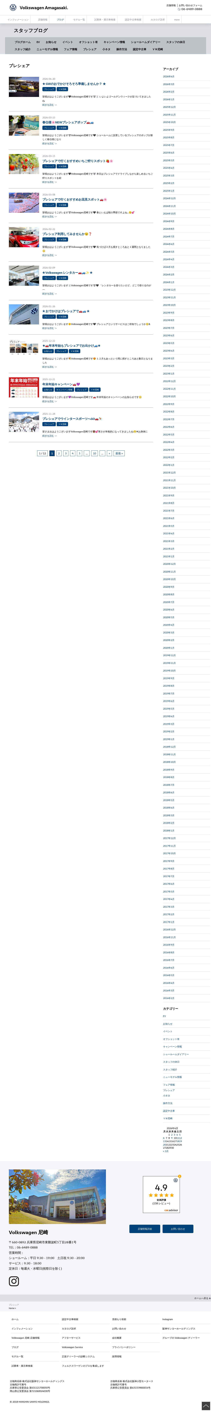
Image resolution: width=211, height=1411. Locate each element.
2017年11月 (169, 845)
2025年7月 (168, 145)
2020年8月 (168, 594)
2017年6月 (168, 883)
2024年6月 (168, 244)
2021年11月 (169, 480)
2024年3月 (168, 267)
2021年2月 (168, 548)
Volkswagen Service (72, 1347)
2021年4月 (168, 533)
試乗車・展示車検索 (22, 1365)
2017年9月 (168, 861)
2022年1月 (168, 465)
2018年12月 (169, 746)
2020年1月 (168, 647)
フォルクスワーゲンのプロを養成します (83, 1365)
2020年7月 (168, 602)
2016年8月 (168, 952)
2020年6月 (168, 609)
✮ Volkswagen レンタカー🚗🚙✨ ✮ (67, 272)
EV (38, 42)
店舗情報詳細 (145, 1228)
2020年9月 (168, 586)
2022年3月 (168, 449)
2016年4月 (168, 982)
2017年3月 (168, 906)
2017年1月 (168, 922)
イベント (67, 42)
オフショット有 (88, 42)
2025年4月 (168, 167)
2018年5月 (168, 800)
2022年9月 (168, 404)
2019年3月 (168, 724)
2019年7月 (168, 693)
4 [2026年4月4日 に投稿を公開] (177, 1134)
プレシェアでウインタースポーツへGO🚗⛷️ (72, 419)
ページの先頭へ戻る (206, 1406)
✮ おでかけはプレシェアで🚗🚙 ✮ (65, 311)
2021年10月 (169, 487)
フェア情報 (70, 49)
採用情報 (117, 1356)
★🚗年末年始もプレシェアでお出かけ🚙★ (74, 345)
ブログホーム (23, 42)
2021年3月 (168, 541)
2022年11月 (169, 388)
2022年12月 (169, 381)
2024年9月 (168, 221)
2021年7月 (168, 510)
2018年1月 (168, 830)
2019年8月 (168, 685)
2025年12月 (169, 106)
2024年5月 (168, 251)
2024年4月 (168, 259)
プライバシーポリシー (124, 1347)
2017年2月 (168, 914)
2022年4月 (168, 442)
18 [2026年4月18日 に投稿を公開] (177, 1141)
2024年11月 (169, 206)
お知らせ (51, 42)
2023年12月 (169, 289)
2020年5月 (168, 617)
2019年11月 (169, 663)
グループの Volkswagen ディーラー (181, 1337)
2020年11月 (169, 571)
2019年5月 (168, 708)
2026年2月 (168, 91)
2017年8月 (168, 868)
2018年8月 (168, 777)
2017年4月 (168, 899)
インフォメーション (22, 1328)
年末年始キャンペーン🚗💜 (61, 384)
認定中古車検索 (70, 1319)
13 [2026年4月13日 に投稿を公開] (164, 1141)
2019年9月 (168, 678)
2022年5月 (168, 434)
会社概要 (117, 1337)
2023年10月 (169, 305)
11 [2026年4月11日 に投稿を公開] (177, 1137)
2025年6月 (168, 152)
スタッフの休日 (175, 42)
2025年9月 (168, 129)
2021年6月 (168, 518)
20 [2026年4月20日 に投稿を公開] (164, 1144)
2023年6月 (168, 335)
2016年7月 (168, 960)
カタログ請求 (69, 1328)
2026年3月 (168, 84)
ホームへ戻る (202, 1298)
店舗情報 (171, 5)
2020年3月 (168, 632)
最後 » (119, 453)
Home (11, 1308)
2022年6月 (168, 426)
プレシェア (90, 49)
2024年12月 (169, 198)
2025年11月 (169, 114)
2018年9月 (168, 769)
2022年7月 (168, 419)
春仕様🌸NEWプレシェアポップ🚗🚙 (68, 122)
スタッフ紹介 (23, 49)
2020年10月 (169, 579)
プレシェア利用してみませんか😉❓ (67, 234)
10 (94, 453)
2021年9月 (168, 495)
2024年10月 (169, 213)
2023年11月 (169, 297)
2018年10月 (169, 762)
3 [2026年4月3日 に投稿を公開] (174, 1134)
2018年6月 (168, 792)
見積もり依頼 (119, 1319)
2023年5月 (168, 343)
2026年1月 (168, 99)
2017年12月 (169, 838)
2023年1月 (168, 373)
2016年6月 (168, 967)
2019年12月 (169, 655)
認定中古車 (139, 49)
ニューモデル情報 (47, 49)
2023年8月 (168, 320)
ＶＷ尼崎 (157, 49)
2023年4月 (168, 350)
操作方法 (121, 49)
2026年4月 (168, 76)
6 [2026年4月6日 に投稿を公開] (163, 1137)
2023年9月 (168, 312)
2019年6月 (168, 701)
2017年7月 (168, 876)
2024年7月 (168, 236)
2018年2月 (168, 822)
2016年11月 (169, 937)
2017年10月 (169, 853)
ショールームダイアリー (145, 42)
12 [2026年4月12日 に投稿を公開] (180, 1137)
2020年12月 (169, 563)
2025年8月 (168, 137)
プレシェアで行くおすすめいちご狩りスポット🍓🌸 (77, 161)
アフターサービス (71, 1337)
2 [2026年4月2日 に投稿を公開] (171, 1134)
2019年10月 (169, 670)
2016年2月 (168, 998)
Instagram (167, 1319)
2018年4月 (168, 807)
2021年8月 (168, 503)
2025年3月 (168, 175)
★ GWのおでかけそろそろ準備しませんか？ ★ (74, 84)
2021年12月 (169, 472)
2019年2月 (168, 731)
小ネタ (106, 49)
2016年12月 (169, 929)
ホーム (15, 1319)
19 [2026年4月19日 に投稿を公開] (180, 1141)
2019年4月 (168, 716)
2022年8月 (168, 411)
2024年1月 (168, 282)
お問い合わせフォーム (190, 5)
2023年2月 (168, 365)
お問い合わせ (178, 1228)
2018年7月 (168, 784)
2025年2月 (168, 183)
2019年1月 (168, 739)
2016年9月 (168, 944)
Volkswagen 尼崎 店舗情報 (26, 1337)
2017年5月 (168, 891)
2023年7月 (168, 327)
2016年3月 (168, 990)
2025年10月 (169, 122)
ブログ (15, 1347)
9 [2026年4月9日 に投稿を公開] (171, 1137)
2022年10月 (169, 396)
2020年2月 (168, 640)
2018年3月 (168, 815)
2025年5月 (168, 160)
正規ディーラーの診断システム (78, 1356)
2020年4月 (168, 624)
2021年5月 (168, 525)
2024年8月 (168, 228)
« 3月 (166, 1151)
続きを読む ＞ (49, 104)
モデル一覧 (17, 1356)
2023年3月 (168, 358)
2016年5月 (168, 975)
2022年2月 (168, 457)
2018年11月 (169, 754)
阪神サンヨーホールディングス (178, 1328)
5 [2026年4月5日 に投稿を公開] (179, 1134)
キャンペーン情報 (114, 42)
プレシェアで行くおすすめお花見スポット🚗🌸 (74, 199)
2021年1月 (168, 556)
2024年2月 (168, 274)
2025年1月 (168, 190)
